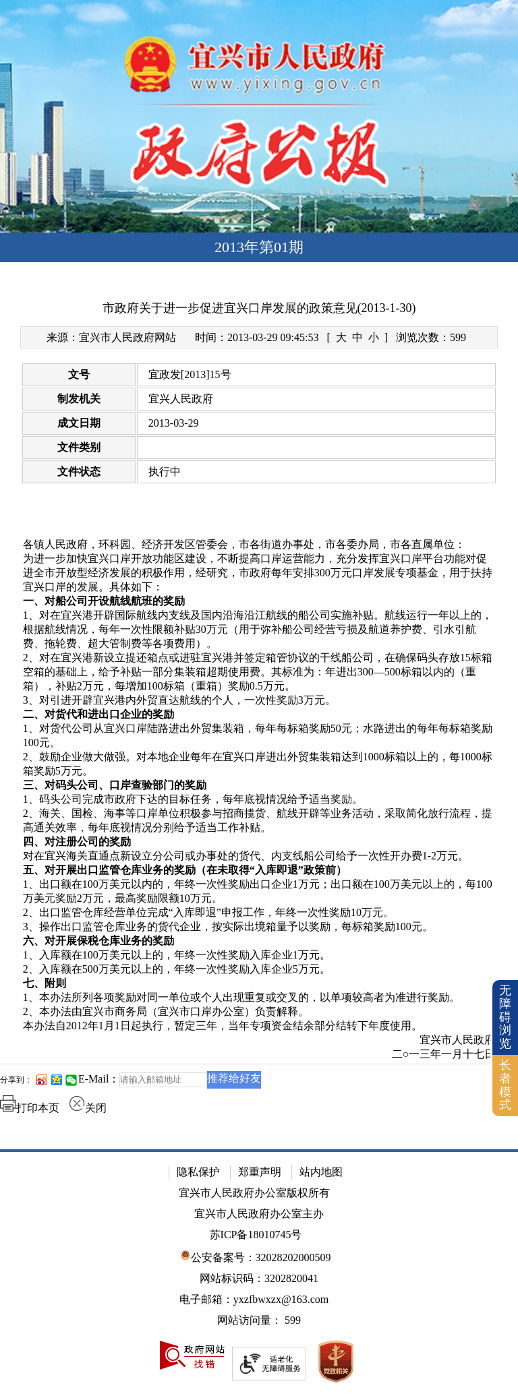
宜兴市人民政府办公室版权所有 (254, 1192)
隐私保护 (198, 1172)
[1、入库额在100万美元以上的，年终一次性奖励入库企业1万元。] (259, 955)
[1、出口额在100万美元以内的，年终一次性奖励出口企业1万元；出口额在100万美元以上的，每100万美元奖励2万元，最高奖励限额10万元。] (259, 892)
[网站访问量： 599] (259, 1321)
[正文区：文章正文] (259, 709)
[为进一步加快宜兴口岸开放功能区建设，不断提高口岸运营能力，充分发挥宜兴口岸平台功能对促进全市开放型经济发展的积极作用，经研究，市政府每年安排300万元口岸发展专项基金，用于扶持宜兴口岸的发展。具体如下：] (259, 573)
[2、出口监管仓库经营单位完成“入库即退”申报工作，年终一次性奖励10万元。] (259, 913)
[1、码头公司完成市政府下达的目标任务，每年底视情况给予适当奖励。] (259, 800)
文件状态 (78, 471)
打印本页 (29, 1108)
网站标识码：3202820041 (259, 1278)
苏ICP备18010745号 (256, 1234)
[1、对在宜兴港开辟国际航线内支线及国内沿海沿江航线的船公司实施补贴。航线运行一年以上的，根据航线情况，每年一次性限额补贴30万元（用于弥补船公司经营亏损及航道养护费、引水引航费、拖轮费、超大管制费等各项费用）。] (259, 630)
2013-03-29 (173, 423)
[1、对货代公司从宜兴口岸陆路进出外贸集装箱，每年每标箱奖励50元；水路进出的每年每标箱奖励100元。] (259, 736)
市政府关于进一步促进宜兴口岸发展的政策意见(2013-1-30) (259, 308)
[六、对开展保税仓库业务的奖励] (259, 941)
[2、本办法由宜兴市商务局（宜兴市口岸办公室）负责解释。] (259, 1012)
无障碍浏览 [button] (505, 1016)
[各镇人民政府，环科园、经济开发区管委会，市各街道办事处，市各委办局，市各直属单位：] (259, 545)
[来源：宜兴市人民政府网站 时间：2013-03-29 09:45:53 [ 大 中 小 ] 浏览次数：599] (259, 337)
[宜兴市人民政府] (259, 1040)
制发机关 (78, 398)
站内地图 (321, 1172)
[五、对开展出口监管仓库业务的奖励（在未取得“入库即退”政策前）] (259, 870)
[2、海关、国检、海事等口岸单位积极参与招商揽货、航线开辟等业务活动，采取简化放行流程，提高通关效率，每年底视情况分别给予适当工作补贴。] (259, 821)
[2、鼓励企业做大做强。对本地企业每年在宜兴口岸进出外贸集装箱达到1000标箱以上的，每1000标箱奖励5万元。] (259, 764)
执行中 (164, 471)
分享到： (16, 1080)
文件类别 (78, 447)
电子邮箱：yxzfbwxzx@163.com (253, 1299)
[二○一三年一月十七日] (259, 1054)
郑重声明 (259, 1172)
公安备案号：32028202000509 (255, 1256)
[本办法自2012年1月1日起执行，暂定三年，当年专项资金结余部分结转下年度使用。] (259, 1026)
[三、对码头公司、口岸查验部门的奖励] (259, 786)
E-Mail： (98, 1079)
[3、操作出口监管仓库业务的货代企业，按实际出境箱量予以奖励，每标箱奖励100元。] (259, 927)
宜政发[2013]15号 (189, 374)
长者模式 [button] (505, 1085)
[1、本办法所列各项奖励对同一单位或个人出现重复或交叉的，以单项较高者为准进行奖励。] (259, 998)
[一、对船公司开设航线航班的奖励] (259, 602)
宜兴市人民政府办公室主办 (259, 1213)
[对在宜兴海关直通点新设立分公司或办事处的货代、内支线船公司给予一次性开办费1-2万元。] (259, 856)
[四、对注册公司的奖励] (259, 842)
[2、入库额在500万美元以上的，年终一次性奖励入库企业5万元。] (259, 970)
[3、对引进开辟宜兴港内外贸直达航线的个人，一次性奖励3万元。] (259, 701)
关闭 (88, 1108)
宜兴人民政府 (180, 398)
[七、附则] (259, 984)
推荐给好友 (234, 1078)
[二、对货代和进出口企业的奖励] (259, 715)
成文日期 (78, 423)
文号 (79, 374)
